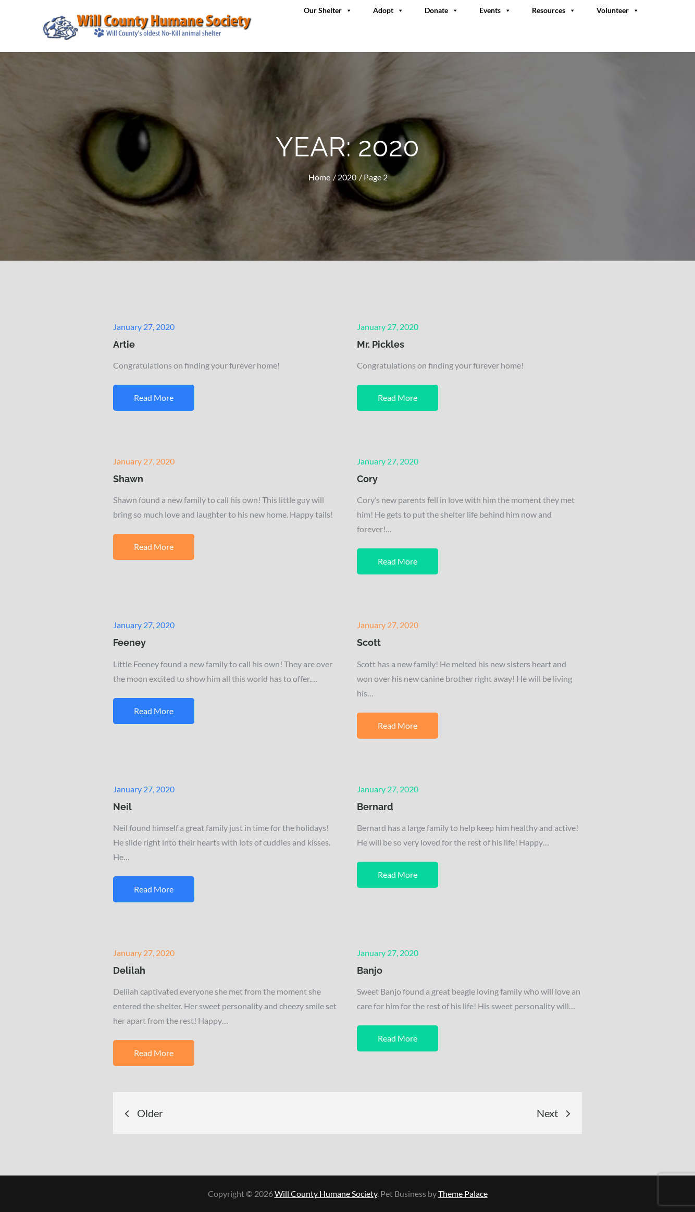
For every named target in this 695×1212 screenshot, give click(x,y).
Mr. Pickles (380, 344)
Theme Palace (463, 1193)
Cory (367, 478)
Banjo (369, 970)
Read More (153, 397)
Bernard (375, 806)
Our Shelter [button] (328, 10)
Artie (124, 344)
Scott (369, 642)
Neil (122, 806)
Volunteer (618, 10)
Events (495, 10)
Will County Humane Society (326, 1193)
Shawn (128, 478)
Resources (554, 10)
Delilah (129, 970)
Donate (441, 10)
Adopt (388, 10)
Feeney (129, 642)
